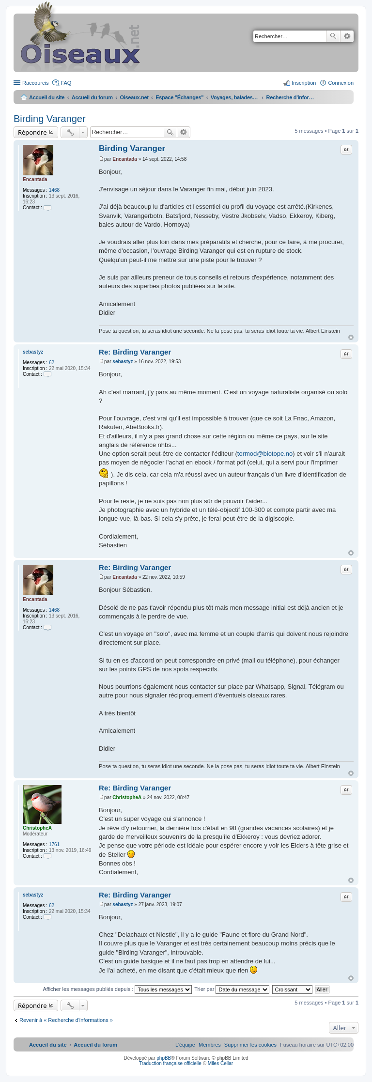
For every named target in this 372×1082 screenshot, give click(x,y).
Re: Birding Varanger (135, 352)
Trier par (231, 989)
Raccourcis (35, 83)
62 (51, 362)
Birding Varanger (50, 118)
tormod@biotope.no (265, 453)
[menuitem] (250, 1045)
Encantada (35, 179)
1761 (54, 844)
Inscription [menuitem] (304, 83)
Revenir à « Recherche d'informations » (66, 1020)
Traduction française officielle (170, 1063)
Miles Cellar (220, 1063)
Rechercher (333, 36)
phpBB (163, 1058)
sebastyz (33, 352)
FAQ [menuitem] (66, 83)
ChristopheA (37, 828)
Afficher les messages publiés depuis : (117, 989)
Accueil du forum (92, 97)
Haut (351, 337)
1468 (54, 190)
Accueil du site (46, 97)
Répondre (32, 132)
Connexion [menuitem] (341, 83)
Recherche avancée (347, 36)
